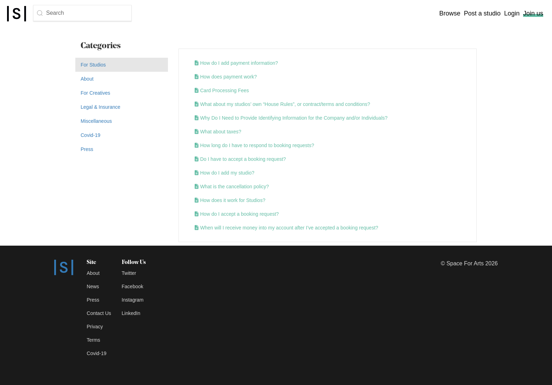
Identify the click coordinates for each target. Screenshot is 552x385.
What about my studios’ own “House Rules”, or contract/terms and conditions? (282, 104)
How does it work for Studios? (230, 200)
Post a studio (482, 13)
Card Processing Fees (222, 90)
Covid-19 (90, 135)
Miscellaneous (96, 121)
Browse (449, 13)
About (87, 79)
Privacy (95, 326)
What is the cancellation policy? (232, 186)
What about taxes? (218, 131)
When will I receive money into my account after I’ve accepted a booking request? (286, 228)
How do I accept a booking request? (237, 214)
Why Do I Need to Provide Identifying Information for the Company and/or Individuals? (291, 118)
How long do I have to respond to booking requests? (254, 145)
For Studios (93, 65)
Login (512, 13)
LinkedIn (131, 313)
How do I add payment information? (236, 63)
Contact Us (99, 313)
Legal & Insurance (100, 107)
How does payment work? (226, 77)
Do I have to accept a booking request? (240, 159)
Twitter (129, 273)
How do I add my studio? (225, 173)
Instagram (133, 300)
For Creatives (95, 93)
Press (87, 149)
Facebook (132, 286)
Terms (93, 340)
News (93, 286)
